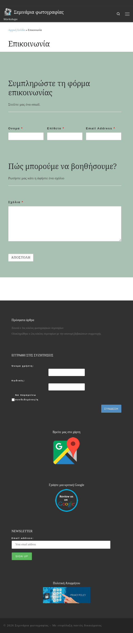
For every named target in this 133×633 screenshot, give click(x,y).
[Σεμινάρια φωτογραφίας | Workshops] (7, 11)
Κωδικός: (18, 380)
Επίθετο (55, 128)
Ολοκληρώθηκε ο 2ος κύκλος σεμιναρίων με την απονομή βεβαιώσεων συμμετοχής (56, 333)
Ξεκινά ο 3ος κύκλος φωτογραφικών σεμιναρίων (38, 328)
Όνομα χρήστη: (23, 366)
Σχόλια (15, 202)
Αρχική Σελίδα (17, 30)
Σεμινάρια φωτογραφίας (32, 625)
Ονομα (15, 128)
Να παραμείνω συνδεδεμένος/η (27, 397)
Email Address (100, 128)
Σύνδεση (111, 408)
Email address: (23, 538)
